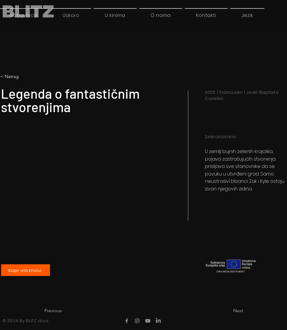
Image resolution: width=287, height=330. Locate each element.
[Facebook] (127, 321)
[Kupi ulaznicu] (25, 270)
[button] (247, 15)
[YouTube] (148, 321)
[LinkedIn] (158, 321)
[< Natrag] (24, 76)
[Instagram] (137, 321)
